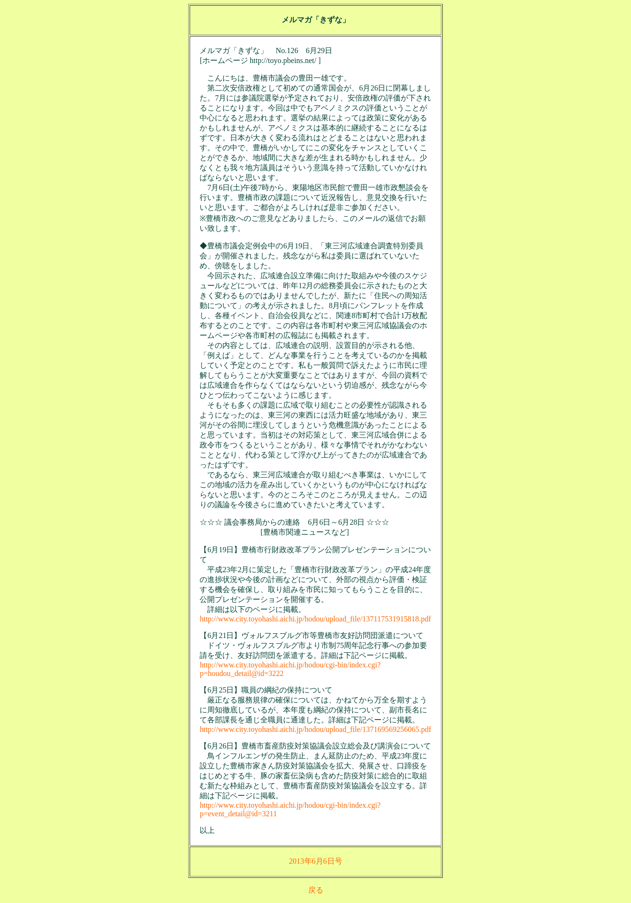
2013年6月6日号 (315, 861)
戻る (315, 890)
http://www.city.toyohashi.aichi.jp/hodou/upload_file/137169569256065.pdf (315, 729)
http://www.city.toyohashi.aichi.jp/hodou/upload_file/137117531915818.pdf (315, 619)
